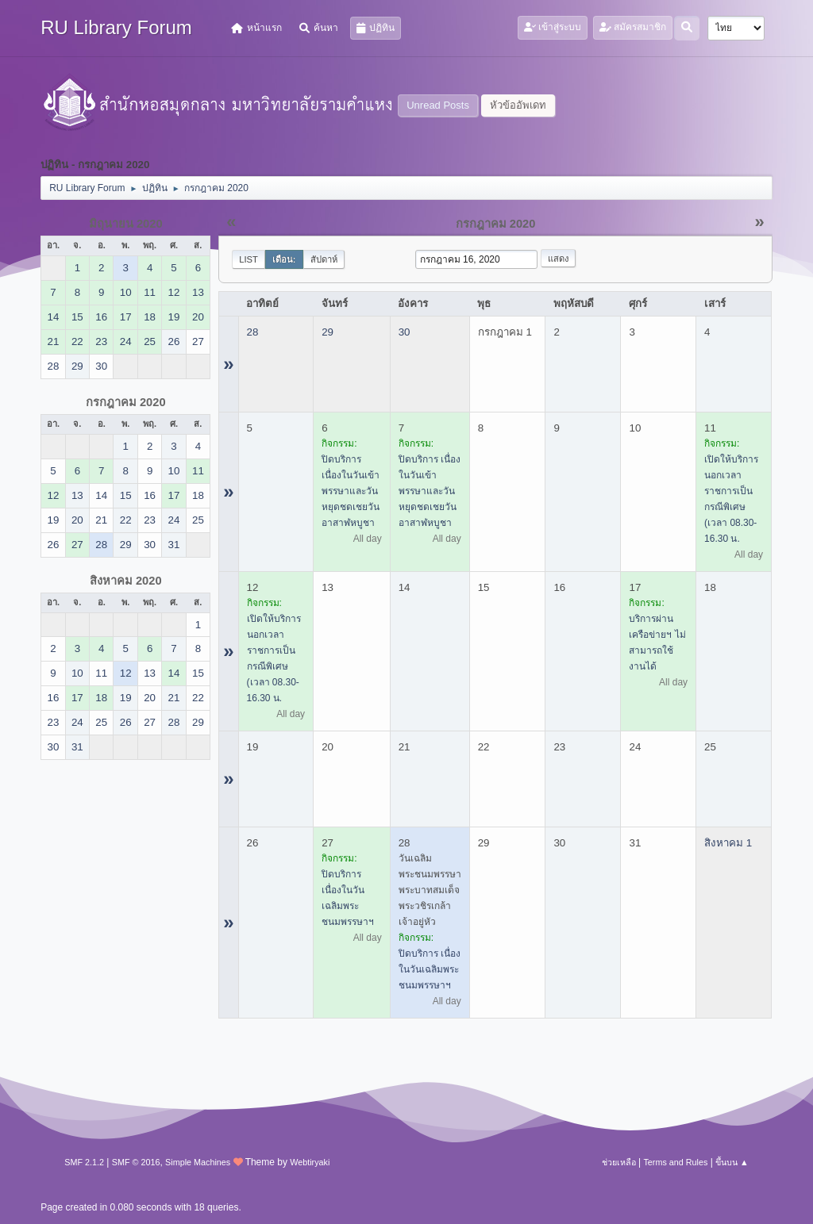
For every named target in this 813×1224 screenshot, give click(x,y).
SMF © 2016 (136, 1162)
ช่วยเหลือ (619, 1162)
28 (253, 332)
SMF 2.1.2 (84, 1162)
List (248, 259)
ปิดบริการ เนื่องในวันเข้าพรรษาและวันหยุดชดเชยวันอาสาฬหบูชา (351, 491)
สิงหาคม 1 (728, 843)
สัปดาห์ (323, 259)
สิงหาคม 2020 (126, 580)
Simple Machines (197, 1162)
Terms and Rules (675, 1162)
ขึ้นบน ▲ (732, 1162)
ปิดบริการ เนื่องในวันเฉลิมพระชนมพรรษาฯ (429, 969)
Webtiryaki (309, 1162)
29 (327, 332)
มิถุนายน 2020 (126, 223)
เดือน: (284, 259)
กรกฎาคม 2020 (126, 402)
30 (404, 332)
